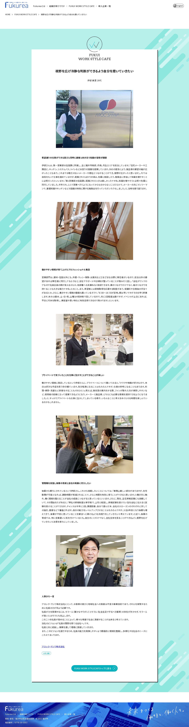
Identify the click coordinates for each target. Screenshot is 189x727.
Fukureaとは (39, 6)
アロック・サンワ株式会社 (53, 646)
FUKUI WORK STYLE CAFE (81, 6)
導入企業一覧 (104, 6)
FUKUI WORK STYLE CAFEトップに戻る (92, 668)
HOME (8, 14)
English (180, 6)
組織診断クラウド (57, 6)
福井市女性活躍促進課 (24, 718)
